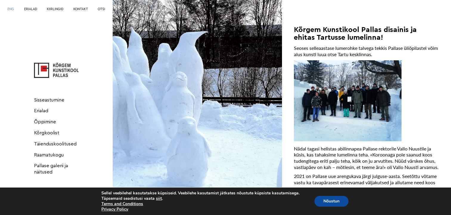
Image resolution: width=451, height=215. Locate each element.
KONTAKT (80, 9)
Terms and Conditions (122, 204)
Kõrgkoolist (46, 132)
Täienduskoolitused (55, 144)
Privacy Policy (114, 209)
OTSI (101, 9)
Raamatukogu (49, 155)
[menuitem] (10, 9)
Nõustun (331, 201)
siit (159, 198)
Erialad (41, 110)
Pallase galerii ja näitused (51, 168)
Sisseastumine (49, 100)
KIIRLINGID (55, 9)
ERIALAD (30, 9)
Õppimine (45, 121)
